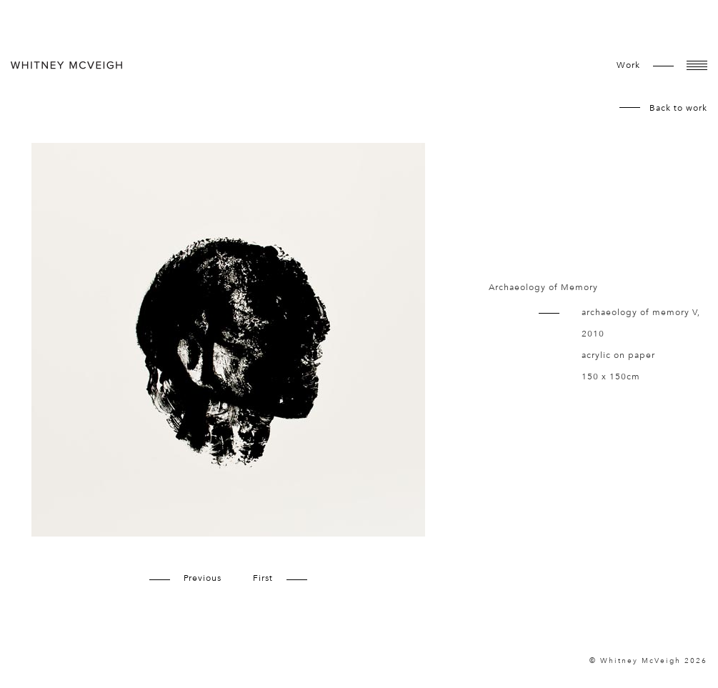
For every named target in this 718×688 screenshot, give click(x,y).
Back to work (678, 108)
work (628, 65)
